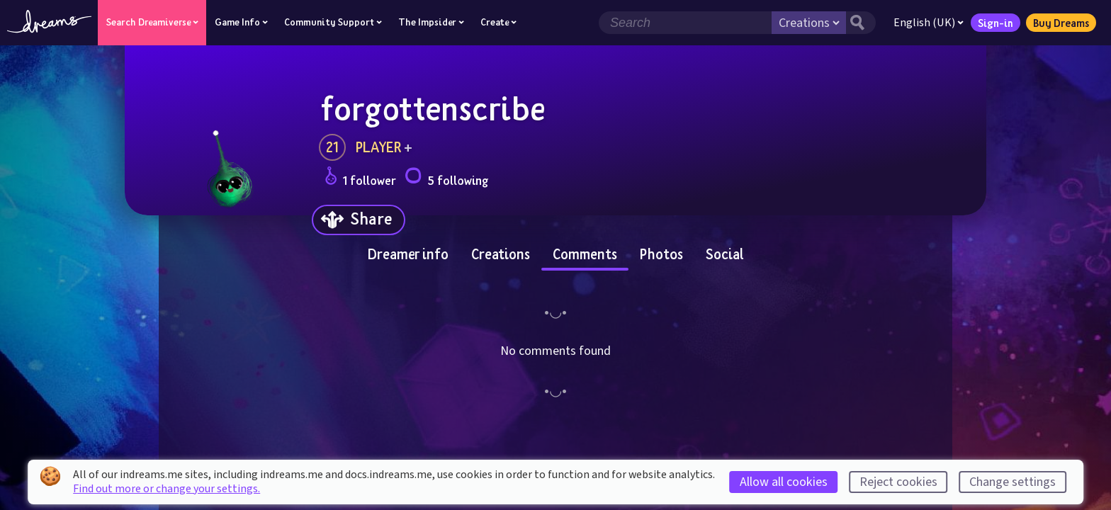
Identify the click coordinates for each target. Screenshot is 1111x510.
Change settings (1012, 482)
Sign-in (995, 23)
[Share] (358, 220)
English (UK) (928, 22)
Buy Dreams (1061, 23)
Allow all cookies (784, 482)
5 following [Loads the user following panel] (446, 178)
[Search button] (861, 22)
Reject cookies (898, 482)
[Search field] (685, 22)
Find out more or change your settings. (166, 488)
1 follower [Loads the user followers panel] (360, 178)
